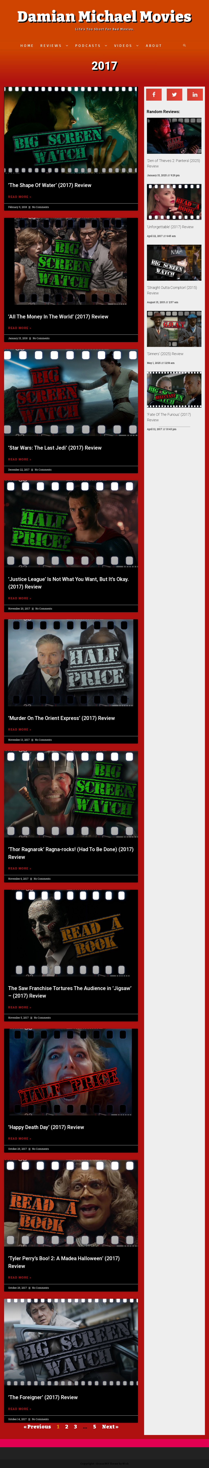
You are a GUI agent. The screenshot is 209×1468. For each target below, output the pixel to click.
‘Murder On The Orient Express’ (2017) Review (61, 718)
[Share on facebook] (154, 95)
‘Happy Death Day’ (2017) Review (46, 1127)
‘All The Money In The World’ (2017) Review (58, 317)
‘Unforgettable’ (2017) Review (170, 227)
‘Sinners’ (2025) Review (165, 354)
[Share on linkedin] (195, 95)
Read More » (20, 197)
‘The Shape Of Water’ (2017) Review (49, 185)
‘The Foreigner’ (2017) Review (43, 1397)
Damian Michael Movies (104, 16)
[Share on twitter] (174, 95)
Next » (110, 1427)
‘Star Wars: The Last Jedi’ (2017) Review (55, 448)
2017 (104, 65)
